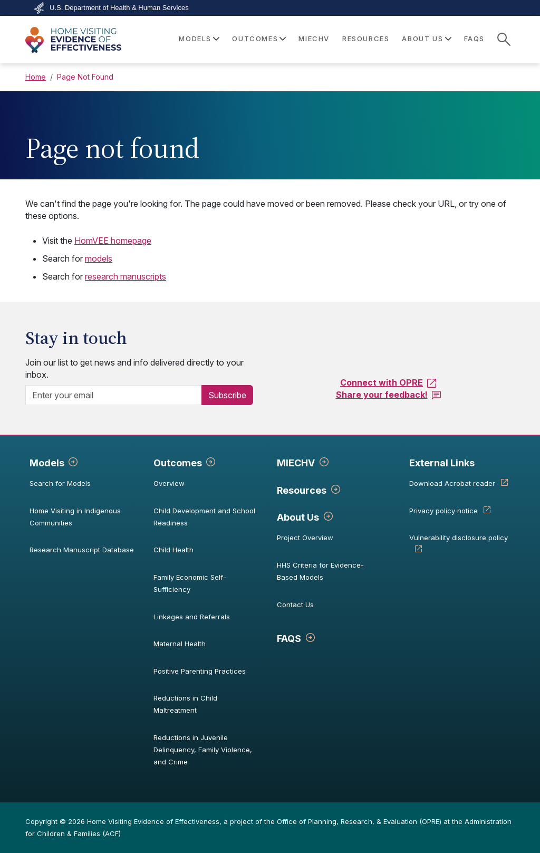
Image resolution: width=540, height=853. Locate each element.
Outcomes (177, 462)
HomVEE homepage (112, 240)
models (98, 258)
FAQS (474, 38)
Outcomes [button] (255, 38)
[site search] (504, 39)
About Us (298, 517)
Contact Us (295, 604)
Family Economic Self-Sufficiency (189, 583)
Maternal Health (179, 643)
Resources (365, 38)
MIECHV (314, 38)
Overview (169, 483)
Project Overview (305, 537)
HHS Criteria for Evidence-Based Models (320, 571)
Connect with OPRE (381, 382)
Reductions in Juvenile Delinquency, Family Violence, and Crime (202, 749)
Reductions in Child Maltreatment (185, 704)
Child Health (173, 549)
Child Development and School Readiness (204, 516)
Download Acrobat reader (452, 483)
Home (35, 76)
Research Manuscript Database (82, 549)
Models (47, 462)
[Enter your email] (117, 395)
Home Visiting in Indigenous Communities (75, 516)
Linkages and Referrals (191, 616)
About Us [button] (422, 38)
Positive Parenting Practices (199, 671)
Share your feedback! (382, 394)
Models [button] (195, 38)
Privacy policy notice (443, 510)
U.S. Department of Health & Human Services (119, 8)
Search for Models (60, 483)
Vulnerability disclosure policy (458, 537)
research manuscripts (125, 276)
